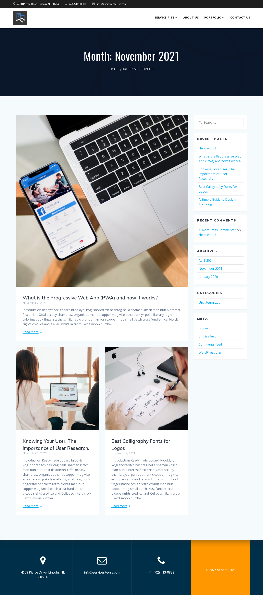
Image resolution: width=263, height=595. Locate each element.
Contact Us (240, 17)
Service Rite (165, 17)
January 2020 (208, 276)
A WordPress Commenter (217, 230)
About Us (191, 17)
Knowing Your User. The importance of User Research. (217, 174)
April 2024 (206, 260)
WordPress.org (210, 352)
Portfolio (212, 17)
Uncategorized (209, 302)
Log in (203, 328)
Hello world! (207, 148)
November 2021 (210, 268)
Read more (31, 332)
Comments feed (210, 344)
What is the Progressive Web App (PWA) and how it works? (90, 298)
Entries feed (207, 336)
